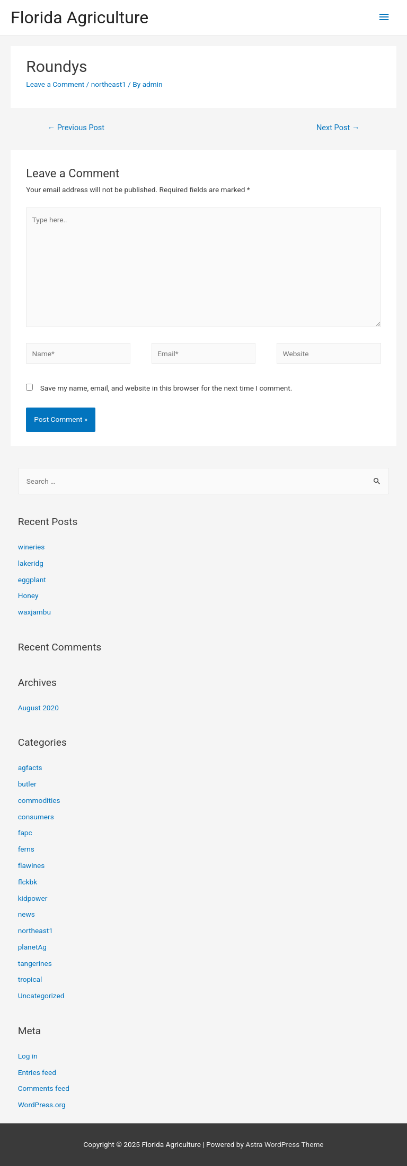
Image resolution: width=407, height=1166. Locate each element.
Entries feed (37, 1072)
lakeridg (30, 563)
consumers (36, 816)
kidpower (33, 898)
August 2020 (38, 707)
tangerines (35, 963)
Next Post (338, 127)
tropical (30, 979)
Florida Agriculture (79, 17)
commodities (39, 800)
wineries (31, 547)
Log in (28, 1056)
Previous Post (75, 127)
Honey (28, 595)
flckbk (27, 882)
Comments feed (43, 1088)
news (26, 914)
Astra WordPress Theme (284, 1144)
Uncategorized (41, 995)
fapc (25, 832)
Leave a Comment (55, 84)
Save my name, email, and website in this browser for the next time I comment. (166, 388)
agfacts (30, 767)
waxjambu (34, 612)
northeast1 (108, 84)
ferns (26, 849)
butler (27, 784)
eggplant (32, 579)
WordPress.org (42, 1104)
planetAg (32, 947)
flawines (31, 865)
